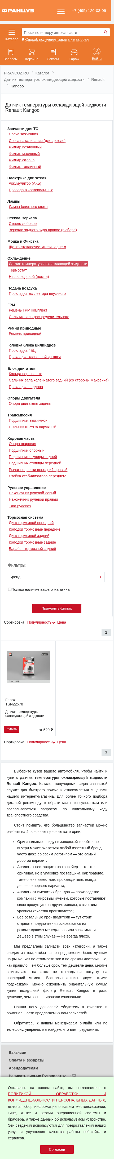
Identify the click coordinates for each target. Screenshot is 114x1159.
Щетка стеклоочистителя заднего (37, 247)
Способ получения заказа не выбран (57, 39)
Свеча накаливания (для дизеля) (37, 141)
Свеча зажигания (23, 134)
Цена (61, 622)
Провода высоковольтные (31, 190)
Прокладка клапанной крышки (35, 357)
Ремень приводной (25, 333)
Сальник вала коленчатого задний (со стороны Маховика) (59, 380)
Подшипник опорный (26, 450)
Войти (97, 59)
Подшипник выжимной (28, 420)
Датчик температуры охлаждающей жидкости (48, 263)
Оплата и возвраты (27, 1060)
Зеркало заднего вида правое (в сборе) (43, 230)
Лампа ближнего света (28, 207)
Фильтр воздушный (25, 147)
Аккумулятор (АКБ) (25, 183)
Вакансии (17, 1052)
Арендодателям (23, 1068)
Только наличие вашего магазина (39, 589)
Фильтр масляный (24, 154)
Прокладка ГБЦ (22, 350)
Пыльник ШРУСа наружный (32, 427)
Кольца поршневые (25, 374)
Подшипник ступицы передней (35, 463)
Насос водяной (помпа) (29, 276)
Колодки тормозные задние (32, 542)
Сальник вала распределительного (39, 317)
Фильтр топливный (25, 167)
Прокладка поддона (26, 387)
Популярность (39, 622)
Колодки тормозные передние (34, 529)
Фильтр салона (21, 160)
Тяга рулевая (20, 506)
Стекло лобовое (23, 223)
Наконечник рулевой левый (32, 493)
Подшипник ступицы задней (33, 457)
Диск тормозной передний (31, 523)
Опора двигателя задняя (30, 403)
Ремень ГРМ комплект (28, 310)
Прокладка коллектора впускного (37, 293)
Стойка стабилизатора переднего (37, 476)
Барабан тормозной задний (32, 549)
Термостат (18, 270)
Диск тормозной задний (29, 536)
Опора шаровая (22, 444)
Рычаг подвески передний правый (38, 470)
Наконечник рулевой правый (33, 499)
